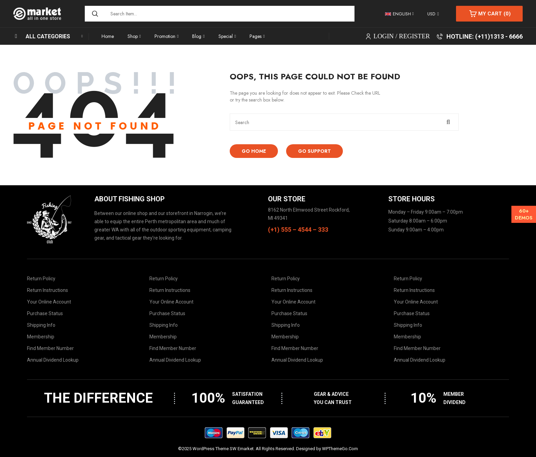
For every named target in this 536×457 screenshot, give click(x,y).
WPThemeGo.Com (340, 448)
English (398, 14)
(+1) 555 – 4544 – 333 (298, 229)
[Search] (94, 14)
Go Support (314, 151)
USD (431, 14)
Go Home (254, 151)
